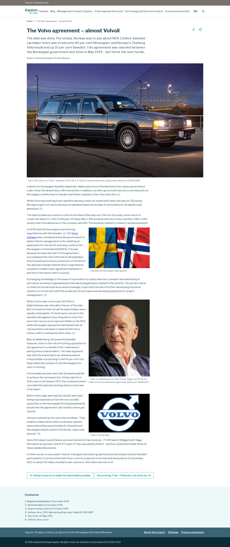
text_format (193, 29)
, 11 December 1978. (45, 505)
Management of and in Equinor (75, 11)
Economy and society (177, 11)
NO (195, 11)
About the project (154, 532)
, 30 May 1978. (40, 516)
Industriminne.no (37, 3)
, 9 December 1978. (48, 501)
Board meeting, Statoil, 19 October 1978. (48, 508)
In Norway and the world (108, 11)
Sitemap (173, 532)
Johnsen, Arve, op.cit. (38, 519)
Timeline (43, 11)
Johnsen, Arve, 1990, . (61, 512)
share (200, 29)
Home (30, 21)
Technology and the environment (143, 11)
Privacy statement (192, 532)
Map (52, 11)
